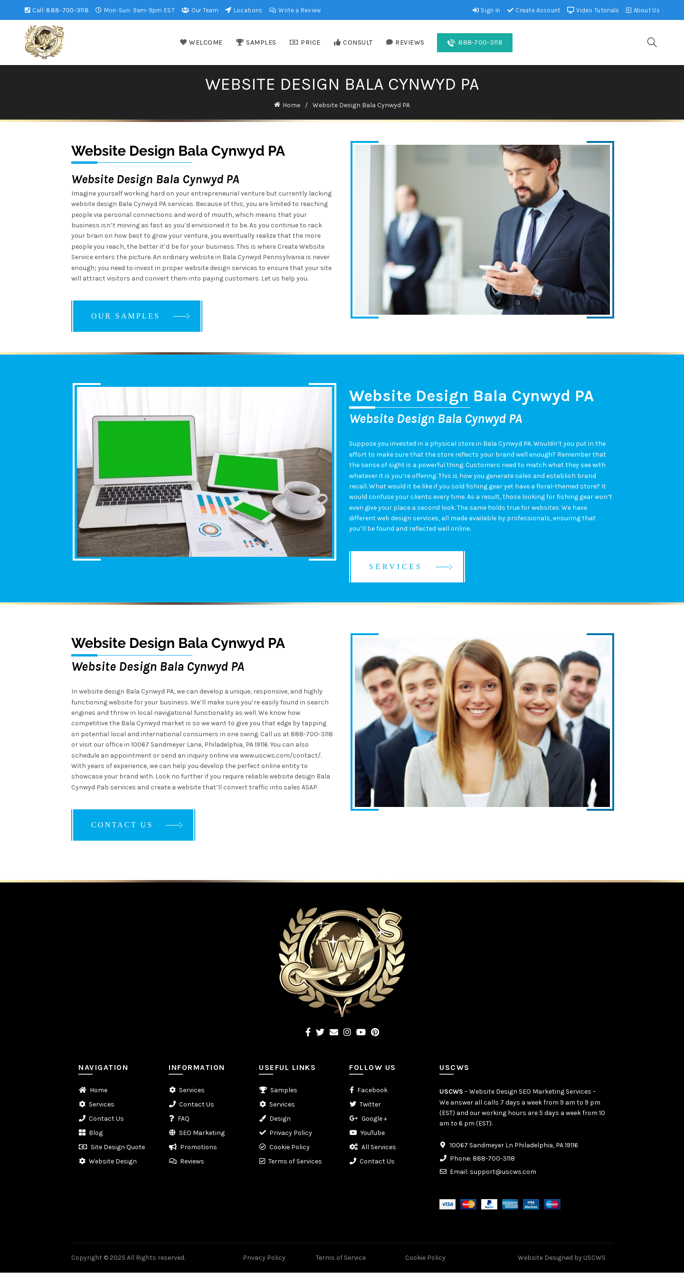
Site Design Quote (118, 1149)
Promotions (198, 1149)
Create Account (533, 10)
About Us (643, 10)
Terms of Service (341, 1260)
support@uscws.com (503, 1174)
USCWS (451, 1094)
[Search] (652, 42)
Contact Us (106, 1121)
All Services (378, 1149)
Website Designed (545, 1260)
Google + (374, 1121)
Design (280, 1121)
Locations (243, 10)
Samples (283, 1092)
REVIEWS (405, 42)
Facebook (372, 1092)
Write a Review (295, 10)
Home (291, 104)
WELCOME (201, 42)
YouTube (373, 1135)
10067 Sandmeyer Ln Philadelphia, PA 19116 (514, 1147)
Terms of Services (295, 1164)
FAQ (184, 1121)
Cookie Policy (289, 1149)
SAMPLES (256, 42)
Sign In (486, 10)
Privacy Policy (290, 1135)
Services (101, 1107)
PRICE (305, 42)
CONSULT (353, 42)
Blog (96, 1135)
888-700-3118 (67, 10)
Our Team (199, 10)
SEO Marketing (202, 1135)
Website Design (113, 1164)
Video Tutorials (593, 10)
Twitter (370, 1107)
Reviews (192, 1164)
